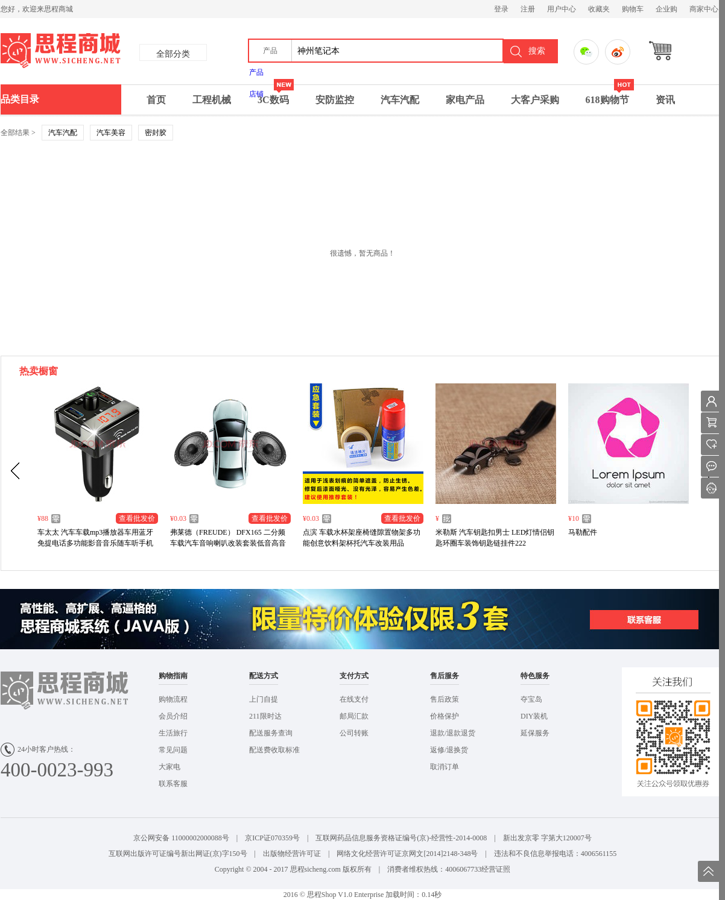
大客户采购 (535, 100)
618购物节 (610, 95)
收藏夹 (599, 9)
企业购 (666, 9)
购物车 (633, 9)
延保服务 (535, 733)
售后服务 (444, 676)
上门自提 (263, 699)
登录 (501, 9)
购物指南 (173, 676)
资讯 (665, 100)
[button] (270, 50)
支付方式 (354, 676)
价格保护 (444, 716)
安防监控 (334, 100)
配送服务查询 (271, 733)
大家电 (169, 767)
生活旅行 (173, 733)
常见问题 (173, 750)
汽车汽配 (400, 100)
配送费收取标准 (274, 750)
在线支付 (354, 699)
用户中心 (561, 9)
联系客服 (173, 783)
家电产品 (465, 100)
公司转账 (354, 733)
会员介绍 (173, 716)
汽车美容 (111, 132)
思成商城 (114, 51)
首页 (156, 100)
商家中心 (703, 9)
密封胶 (155, 132)
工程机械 (211, 100)
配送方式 (263, 676)
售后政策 (444, 699)
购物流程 (173, 699)
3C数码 (276, 95)
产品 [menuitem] (256, 72)
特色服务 (535, 676)
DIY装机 (534, 716)
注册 (528, 9)
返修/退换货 (449, 750)
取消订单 (444, 767)
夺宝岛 (531, 699)
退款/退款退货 (452, 733)
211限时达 (265, 716)
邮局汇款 (354, 716)
